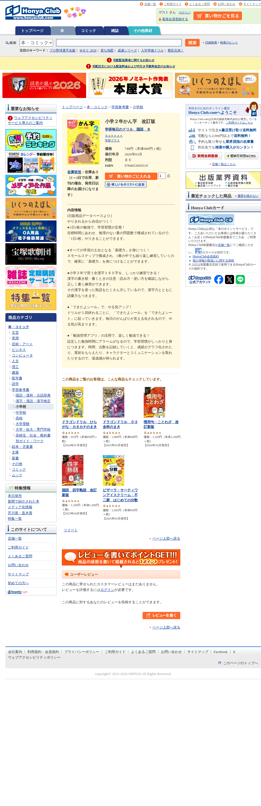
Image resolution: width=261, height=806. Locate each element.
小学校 (21, 407)
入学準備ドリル (152, 50)
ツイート (71, 530)
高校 (19, 418)
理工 (15, 367)
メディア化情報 (20, 507)
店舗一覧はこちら (224, 164)
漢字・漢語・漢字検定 (33, 401)
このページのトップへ (240, 663)
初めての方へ (18, 583)
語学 (15, 384)
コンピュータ (22, 355)
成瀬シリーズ (127, 50)
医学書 (17, 378)
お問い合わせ (226, 4)
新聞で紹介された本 (23, 501)
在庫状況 (74, 172)
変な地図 (107, 50)
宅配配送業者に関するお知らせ (133, 60)
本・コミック (18, 327)
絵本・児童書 (22, 447)
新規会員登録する (175, 19)
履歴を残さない (248, 195)
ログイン (184, 12)
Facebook (221, 652)
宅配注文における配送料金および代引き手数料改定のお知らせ (133, 66)
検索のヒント (229, 42)
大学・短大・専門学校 (33, 429)
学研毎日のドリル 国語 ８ (127, 129)
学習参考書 (20, 390)
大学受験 (23, 424)
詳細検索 (211, 42)
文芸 (15, 333)
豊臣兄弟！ (176, 50)
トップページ (32, 30)
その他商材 (142, 30)
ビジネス (19, 350)
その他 (17, 464)
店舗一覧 (150, 4)
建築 (15, 373)
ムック (17, 475)
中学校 (21, 413)
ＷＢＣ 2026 (87, 50)
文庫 (15, 452)
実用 (15, 338)
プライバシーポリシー (81, 652)
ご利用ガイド (173, 4)
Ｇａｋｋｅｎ (114, 135)
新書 (15, 458)
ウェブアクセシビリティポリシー (34, 657)
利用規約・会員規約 (43, 652)
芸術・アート (22, 344)
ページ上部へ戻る (166, 538)
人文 (15, 361)
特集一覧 (15, 519)
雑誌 (115, 30)
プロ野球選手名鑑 (62, 50)
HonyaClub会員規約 (206, 256)
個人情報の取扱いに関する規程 (213, 260)
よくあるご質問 (199, 4)
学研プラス (112, 140)
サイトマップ (252, 4)
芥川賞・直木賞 (20, 513)
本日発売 (15, 496)
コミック (88, 30)
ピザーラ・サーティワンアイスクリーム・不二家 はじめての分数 (120, 495)
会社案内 (15, 652)
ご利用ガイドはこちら (239, 122)
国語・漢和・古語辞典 (33, 395)
